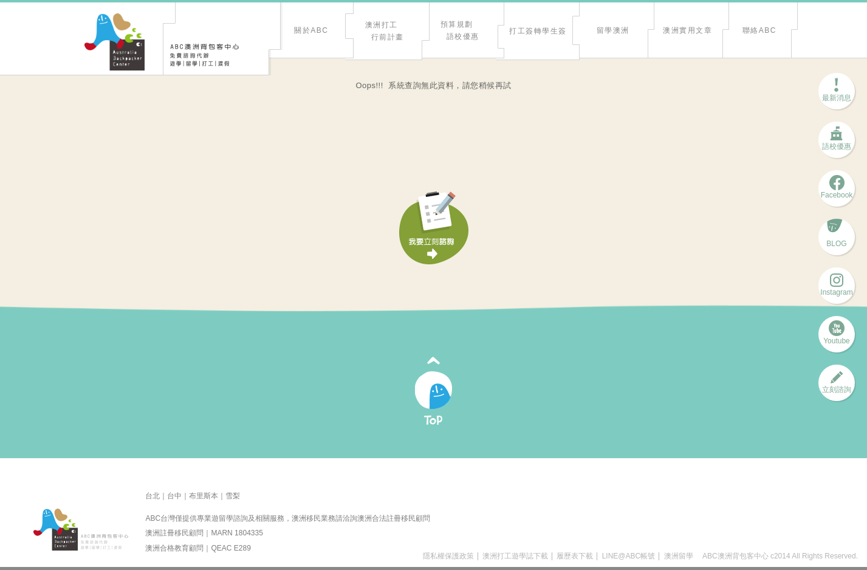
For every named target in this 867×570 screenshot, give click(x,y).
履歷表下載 (575, 556)
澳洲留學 (678, 556)
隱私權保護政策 (448, 556)
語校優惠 (836, 142)
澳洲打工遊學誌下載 (515, 556)
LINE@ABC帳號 (629, 556)
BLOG (836, 239)
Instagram (836, 288)
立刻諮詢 (836, 385)
